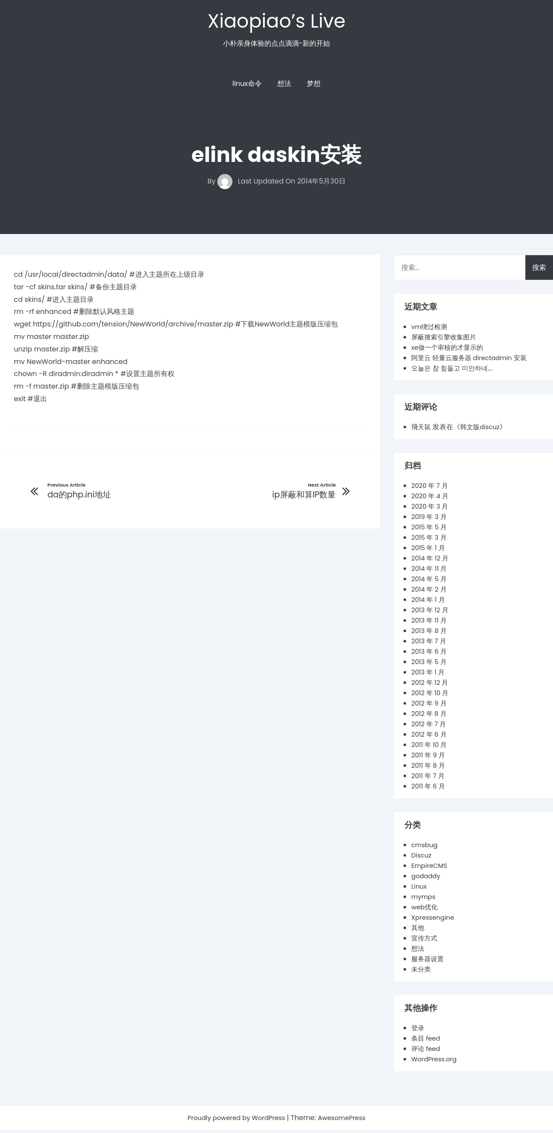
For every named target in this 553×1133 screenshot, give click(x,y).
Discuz (422, 858)
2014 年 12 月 (431, 561)
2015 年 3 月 (430, 540)
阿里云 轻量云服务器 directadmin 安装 (473, 361)
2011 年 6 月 (429, 789)
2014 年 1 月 (429, 603)
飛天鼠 (421, 430)
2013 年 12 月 (431, 613)
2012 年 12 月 (431, 685)
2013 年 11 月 (430, 623)
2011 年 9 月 (429, 758)
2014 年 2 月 (430, 592)
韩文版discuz (482, 430)
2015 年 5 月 (430, 530)
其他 (418, 931)
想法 (284, 87)
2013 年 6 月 (430, 654)
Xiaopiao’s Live (276, 22)
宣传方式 (425, 941)
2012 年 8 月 (430, 717)
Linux (419, 889)
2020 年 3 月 (431, 509)
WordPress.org (436, 1062)
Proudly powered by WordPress (235, 1121)
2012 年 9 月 (430, 706)
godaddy (427, 879)
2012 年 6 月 (430, 737)
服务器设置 (428, 962)
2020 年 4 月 (431, 499)
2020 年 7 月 (431, 489)
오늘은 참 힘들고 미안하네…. (454, 371)
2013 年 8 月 (430, 634)
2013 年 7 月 (430, 644)
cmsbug (425, 848)
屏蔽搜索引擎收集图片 (445, 340)
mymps (424, 900)
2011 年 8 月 (429, 768)
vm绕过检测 (430, 330)
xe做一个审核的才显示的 (449, 350)
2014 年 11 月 (430, 571)
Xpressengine (434, 920)
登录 (418, 1031)
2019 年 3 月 (430, 520)
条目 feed (426, 1041)
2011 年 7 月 (429, 779)
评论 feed (426, 1052)
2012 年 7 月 (430, 727)
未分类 (421, 972)
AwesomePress (346, 1121)
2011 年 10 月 (430, 748)
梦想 (314, 87)
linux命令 (247, 87)
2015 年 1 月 (429, 551)
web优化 (425, 910)
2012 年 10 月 (431, 696)
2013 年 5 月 (430, 665)
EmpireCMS (431, 868)
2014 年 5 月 (430, 582)
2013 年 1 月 (429, 675)
